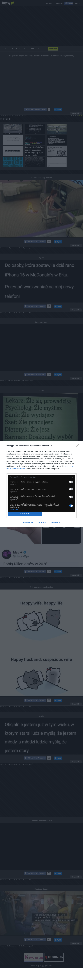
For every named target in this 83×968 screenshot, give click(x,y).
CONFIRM (24, 514)
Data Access (41, 522)
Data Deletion (28, 522)
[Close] (78, 446)
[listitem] (41, 477)
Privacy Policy (54, 522)
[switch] (71, 482)
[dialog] (41, 484)
